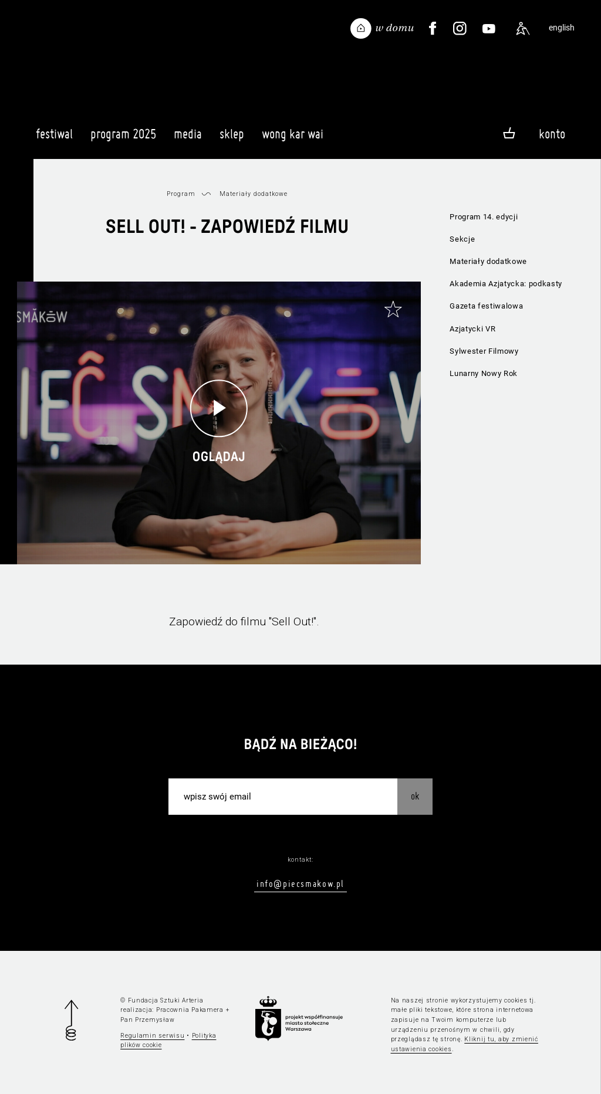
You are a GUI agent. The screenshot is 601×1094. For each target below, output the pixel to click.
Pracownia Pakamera (190, 1010)
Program (181, 194)
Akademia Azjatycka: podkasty (506, 283)
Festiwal (54, 139)
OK (415, 796)
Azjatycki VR (472, 328)
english (562, 28)
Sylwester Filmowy (484, 351)
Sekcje (462, 239)
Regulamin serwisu (152, 1035)
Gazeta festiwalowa (486, 306)
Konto (552, 134)
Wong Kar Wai (292, 139)
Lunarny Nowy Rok (484, 373)
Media (188, 139)
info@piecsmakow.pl (300, 883)
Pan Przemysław (147, 1020)
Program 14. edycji (484, 216)
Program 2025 (123, 139)
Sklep (232, 139)
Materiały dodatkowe (488, 261)
